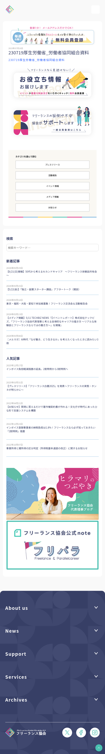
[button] (98, 747)
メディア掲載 (52, 196)
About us (16, 608)
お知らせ (52, 207)
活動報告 (52, 175)
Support (15, 653)
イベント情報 (52, 185)
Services (16, 676)
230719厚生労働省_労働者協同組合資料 (36, 60)
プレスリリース (52, 164)
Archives (16, 699)
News (12, 630)
